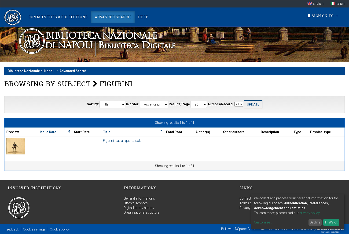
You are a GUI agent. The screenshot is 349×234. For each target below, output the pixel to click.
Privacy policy (249, 208)
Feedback (12, 229)
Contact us (247, 198)
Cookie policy (60, 229)
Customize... (263, 222)
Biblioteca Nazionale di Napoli (31, 71)
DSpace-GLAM (245, 229)
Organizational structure (141, 212)
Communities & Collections (58, 17)
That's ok (331, 222)
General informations (139, 198)
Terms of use (249, 203)
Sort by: (93, 104)
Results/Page (179, 104)
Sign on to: (322, 16)
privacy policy (309, 213)
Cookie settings (34, 229)
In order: (132, 104)
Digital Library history (139, 208)
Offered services (136, 203)
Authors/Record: (221, 104)
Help (143, 17)
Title (106, 132)
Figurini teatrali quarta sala (122, 141)
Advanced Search (113, 17)
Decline (315, 222)
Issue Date (48, 132)
